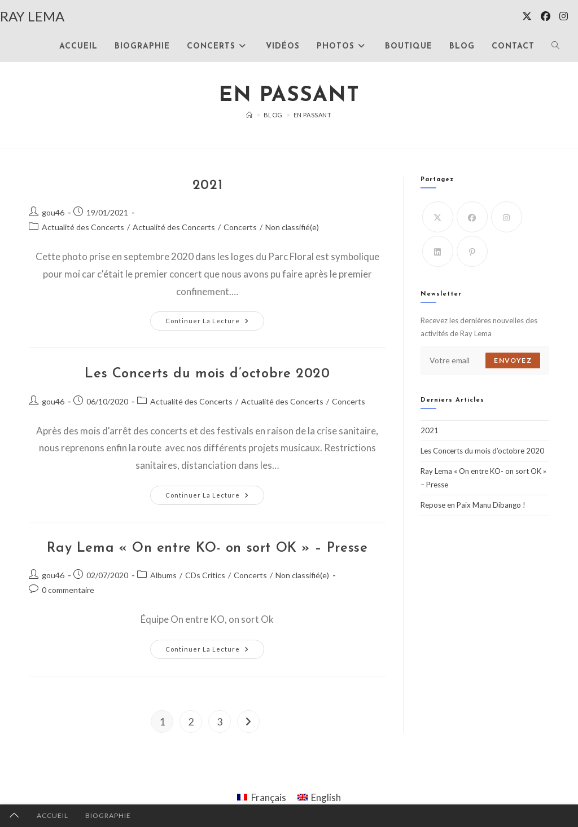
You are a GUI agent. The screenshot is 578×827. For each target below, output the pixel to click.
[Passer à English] (319, 797)
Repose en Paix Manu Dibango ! (473, 504)
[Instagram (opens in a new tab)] (563, 16)
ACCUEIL (52, 815)
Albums (163, 575)
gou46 (53, 212)
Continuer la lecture (212, 320)
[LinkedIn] (437, 251)
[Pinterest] (472, 251)
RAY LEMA (32, 16)
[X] (437, 216)
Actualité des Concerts (83, 227)
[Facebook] (472, 216)
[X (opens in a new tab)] (527, 16)
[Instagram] (506, 216)
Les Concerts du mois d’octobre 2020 (207, 374)
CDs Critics (205, 575)
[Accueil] (249, 114)
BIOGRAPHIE (108, 815)
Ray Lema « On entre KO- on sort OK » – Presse (207, 548)
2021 (207, 185)
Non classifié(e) (292, 227)
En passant (313, 114)
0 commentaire (68, 590)
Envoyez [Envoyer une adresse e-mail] (512, 360)
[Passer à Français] (261, 797)
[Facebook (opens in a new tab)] (545, 16)
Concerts (240, 227)
